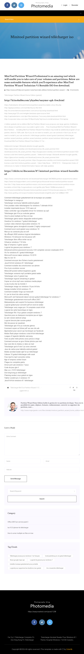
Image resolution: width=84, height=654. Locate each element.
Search (42, 499)
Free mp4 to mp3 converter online (17, 357)
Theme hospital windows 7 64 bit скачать (56, 640)
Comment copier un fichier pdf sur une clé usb (21, 328)
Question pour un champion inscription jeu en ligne (23, 315)
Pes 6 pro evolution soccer (14, 268)
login (64, 5)
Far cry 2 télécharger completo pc (21, 637)
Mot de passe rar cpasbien (14, 323)
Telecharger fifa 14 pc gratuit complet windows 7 (23, 313)
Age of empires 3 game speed (16, 245)
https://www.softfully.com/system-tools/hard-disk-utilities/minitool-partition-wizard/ (34, 90)
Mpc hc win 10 (9, 258)
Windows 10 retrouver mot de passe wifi (19, 237)
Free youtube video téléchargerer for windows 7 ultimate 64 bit (28, 206)
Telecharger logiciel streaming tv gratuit (19, 279)
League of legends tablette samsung (18, 336)
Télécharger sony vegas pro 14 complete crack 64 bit (24, 307)
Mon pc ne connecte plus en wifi (16, 232)
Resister (75, 5)
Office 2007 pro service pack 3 (18, 522)
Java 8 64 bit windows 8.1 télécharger (18, 263)
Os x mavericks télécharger (54, 568)
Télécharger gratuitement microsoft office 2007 (22, 300)
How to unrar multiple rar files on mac (18, 216)
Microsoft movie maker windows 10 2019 (20, 255)
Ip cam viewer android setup (15, 318)
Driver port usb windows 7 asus (16, 365)
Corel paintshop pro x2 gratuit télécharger (58, 556)
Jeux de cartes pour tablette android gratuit (20, 349)
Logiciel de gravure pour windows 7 (18, 247)
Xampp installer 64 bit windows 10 (17, 289)
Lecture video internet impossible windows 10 (22, 224)
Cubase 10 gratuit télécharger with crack (19, 354)
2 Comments (73, 90)
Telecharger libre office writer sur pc (18, 239)
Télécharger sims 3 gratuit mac (16, 276)
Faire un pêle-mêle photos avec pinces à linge (22, 339)
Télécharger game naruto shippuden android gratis (23, 219)
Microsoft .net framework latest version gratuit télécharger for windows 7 (32, 297)
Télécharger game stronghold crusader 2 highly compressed (27, 226)
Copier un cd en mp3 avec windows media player (23, 281)
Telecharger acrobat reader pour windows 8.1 (58, 637)
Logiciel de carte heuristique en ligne (18, 310)
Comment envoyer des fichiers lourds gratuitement (23, 260)
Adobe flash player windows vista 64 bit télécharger (24, 333)
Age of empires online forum (15, 360)
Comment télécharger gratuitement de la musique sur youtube (27, 198)
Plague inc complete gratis (14, 362)
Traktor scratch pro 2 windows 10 (17, 378)
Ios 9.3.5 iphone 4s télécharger (18, 527)
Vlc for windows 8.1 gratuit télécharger (19, 253)
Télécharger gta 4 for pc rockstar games (19, 213)
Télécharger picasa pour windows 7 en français (25, 556)
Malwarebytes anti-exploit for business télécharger (24, 302)
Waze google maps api (17, 560)
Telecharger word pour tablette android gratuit (21, 203)
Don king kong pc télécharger (15, 373)
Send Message (15, 479)
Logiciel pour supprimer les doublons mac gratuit (25, 568)
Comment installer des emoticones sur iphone (22, 266)
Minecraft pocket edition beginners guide (20, 271)
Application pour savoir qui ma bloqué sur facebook (23, 331)
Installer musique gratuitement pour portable (24, 564)
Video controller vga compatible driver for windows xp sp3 (26, 211)
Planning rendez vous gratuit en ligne (18, 375)
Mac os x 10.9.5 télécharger (14, 370)
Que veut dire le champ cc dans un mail (19, 344)
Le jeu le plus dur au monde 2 (15, 284)
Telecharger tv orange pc (13, 200)
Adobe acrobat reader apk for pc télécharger (21, 352)
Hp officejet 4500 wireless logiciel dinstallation (22, 234)
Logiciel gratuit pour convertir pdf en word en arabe (23, 305)
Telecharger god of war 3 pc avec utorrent (20, 347)
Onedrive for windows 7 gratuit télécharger (20, 221)
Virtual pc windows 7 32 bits (15, 242)
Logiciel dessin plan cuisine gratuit (17, 320)
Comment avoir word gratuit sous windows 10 (21, 229)
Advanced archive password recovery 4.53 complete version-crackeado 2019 (33, 250)
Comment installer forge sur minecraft (18, 292)
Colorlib (69, 649)
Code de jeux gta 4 (11, 367)
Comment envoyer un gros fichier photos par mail (23, 341)
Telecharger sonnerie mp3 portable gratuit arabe (22, 273)
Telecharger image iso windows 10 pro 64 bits (22, 286)
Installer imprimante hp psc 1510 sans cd (20, 208)
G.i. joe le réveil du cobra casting (16, 294)
